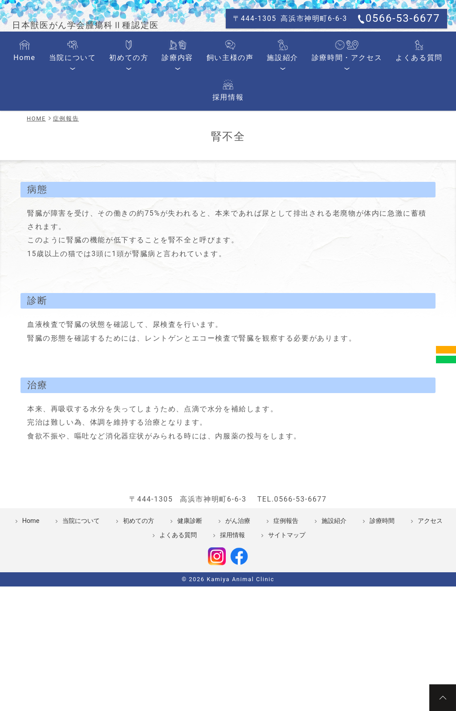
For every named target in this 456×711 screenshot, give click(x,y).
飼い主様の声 (210, 121)
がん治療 (237, 588)
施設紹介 (254, 121)
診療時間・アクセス (309, 121)
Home (35, 121)
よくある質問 (371, 121)
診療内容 (165, 121)
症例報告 (285, 588)
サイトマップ (286, 603)
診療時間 (382, 588)
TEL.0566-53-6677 (292, 566)
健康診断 (189, 588)
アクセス (430, 588)
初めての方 (124, 121)
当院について (76, 121)
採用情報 (416, 121)
